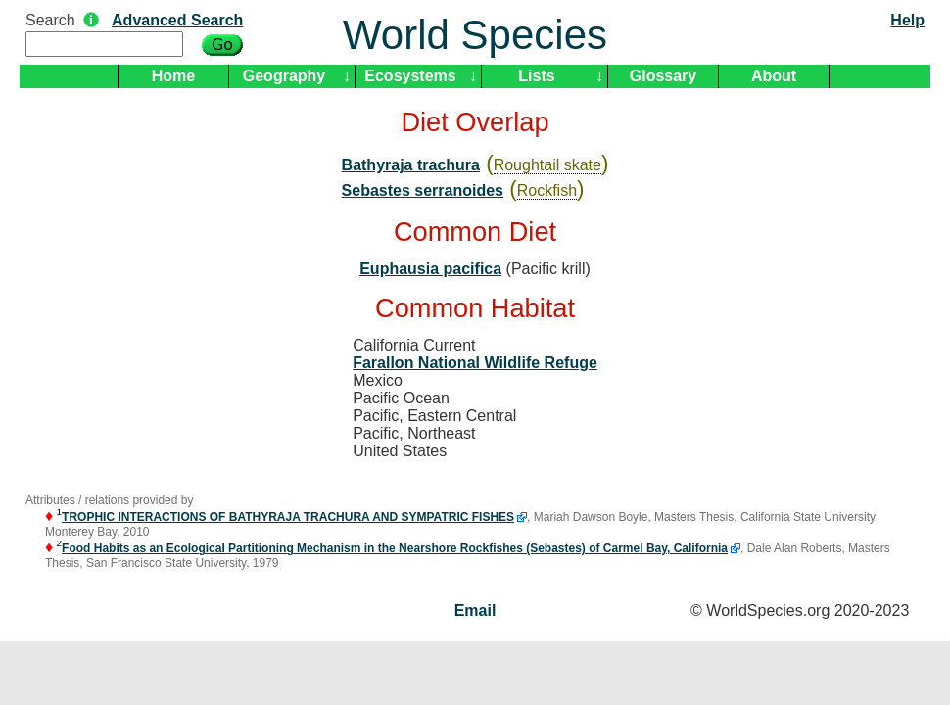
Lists (536, 76)
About (773, 76)
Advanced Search (177, 20)
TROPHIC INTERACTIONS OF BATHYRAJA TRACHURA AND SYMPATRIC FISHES (288, 517)
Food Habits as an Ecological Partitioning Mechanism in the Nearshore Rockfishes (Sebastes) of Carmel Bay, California (395, 548)
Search (50, 20)
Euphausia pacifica (430, 268)
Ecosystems (409, 76)
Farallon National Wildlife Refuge (475, 362)
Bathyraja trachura (411, 165)
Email (475, 610)
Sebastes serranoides (422, 190)
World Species (475, 35)
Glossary (663, 76)
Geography (284, 76)
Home (173, 76)
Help (907, 20)
